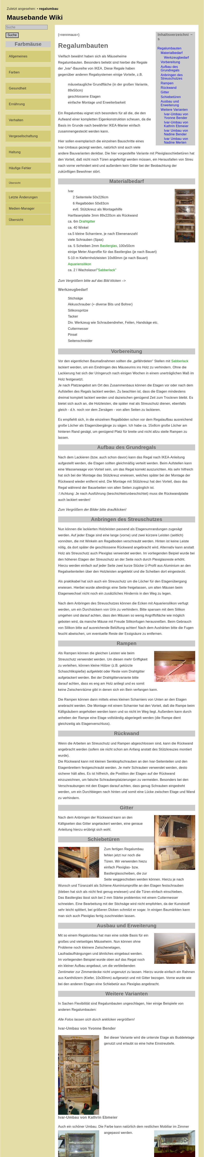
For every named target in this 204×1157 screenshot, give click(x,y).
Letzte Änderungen (23, 197)
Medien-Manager (21, 208)
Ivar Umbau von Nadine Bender (176, 132)
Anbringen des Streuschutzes (172, 76)
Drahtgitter (87, 221)
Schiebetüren (171, 97)
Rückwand (168, 87)
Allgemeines (18, 56)
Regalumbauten (169, 48)
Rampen (167, 83)
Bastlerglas (108, 246)
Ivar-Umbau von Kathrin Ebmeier (176, 124)
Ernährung (17, 104)
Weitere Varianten (174, 109)
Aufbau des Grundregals (170, 68)
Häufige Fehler (20, 168)
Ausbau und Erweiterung (170, 103)
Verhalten (16, 120)
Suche (12, 35)
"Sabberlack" (106, 270)
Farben (14, 72)
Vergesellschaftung (23, 136)
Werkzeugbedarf (176, 57)
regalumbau (48, 8)
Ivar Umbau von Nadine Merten (176, 140)
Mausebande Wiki (35, 17)
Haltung (15, 152)
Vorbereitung (170, 62)
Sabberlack (179, 361)
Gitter (165, 92)
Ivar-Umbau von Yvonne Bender (176, 116)
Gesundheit (17, 88)
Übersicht (15, 182)
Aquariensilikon (79, 264)
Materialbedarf (172, 53)
